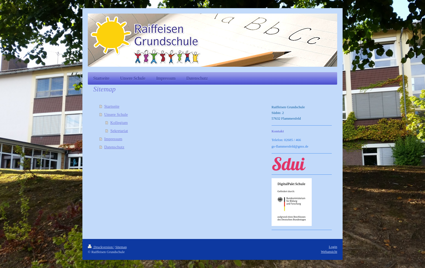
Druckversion (101, 247)
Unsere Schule (116, 114)
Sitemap (121, 247)
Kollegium (119, 122)
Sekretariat (119, 131)
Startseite (112, 106)
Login (333, 247)
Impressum (113, 139)
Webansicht (329, 252)
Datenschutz (114, 147)
